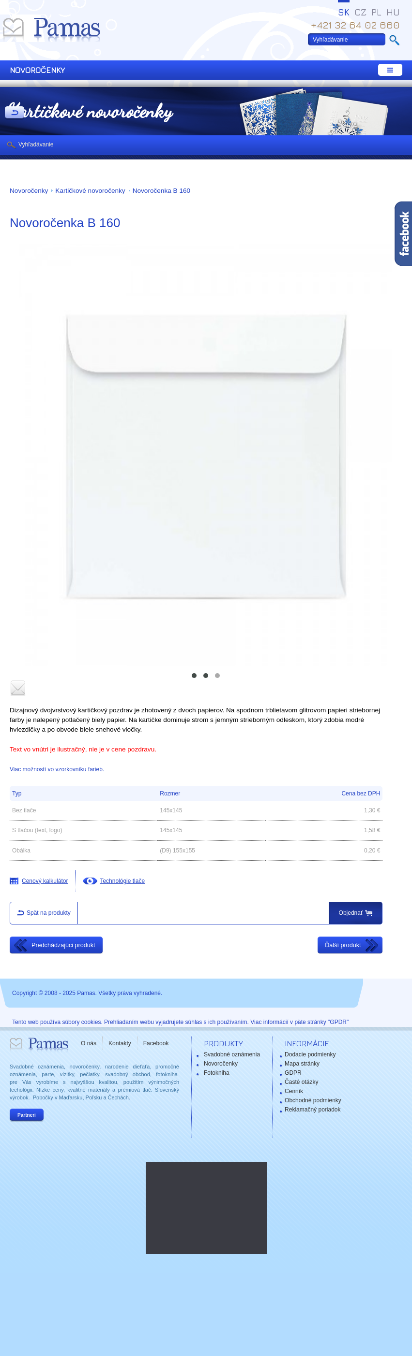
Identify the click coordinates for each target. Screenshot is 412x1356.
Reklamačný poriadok (312, 1109)
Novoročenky (29, 190)
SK (344, 12)
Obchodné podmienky (313, 1100)
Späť (14, 113)
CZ (360, 12)
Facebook (156, 1043)
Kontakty (119, 1043)
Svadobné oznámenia (232, 1054)
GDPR (293, 1072)
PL (376, 12)
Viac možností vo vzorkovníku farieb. (57, 769)
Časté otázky (301, 1082)
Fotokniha (216, 1072)
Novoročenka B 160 (161, 190)
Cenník (294, 1091)
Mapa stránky (302, 1063)
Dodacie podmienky (310, 1054)
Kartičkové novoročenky (90, 190)
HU (393, 12)
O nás (88, 1043)
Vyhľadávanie (35, 144)
